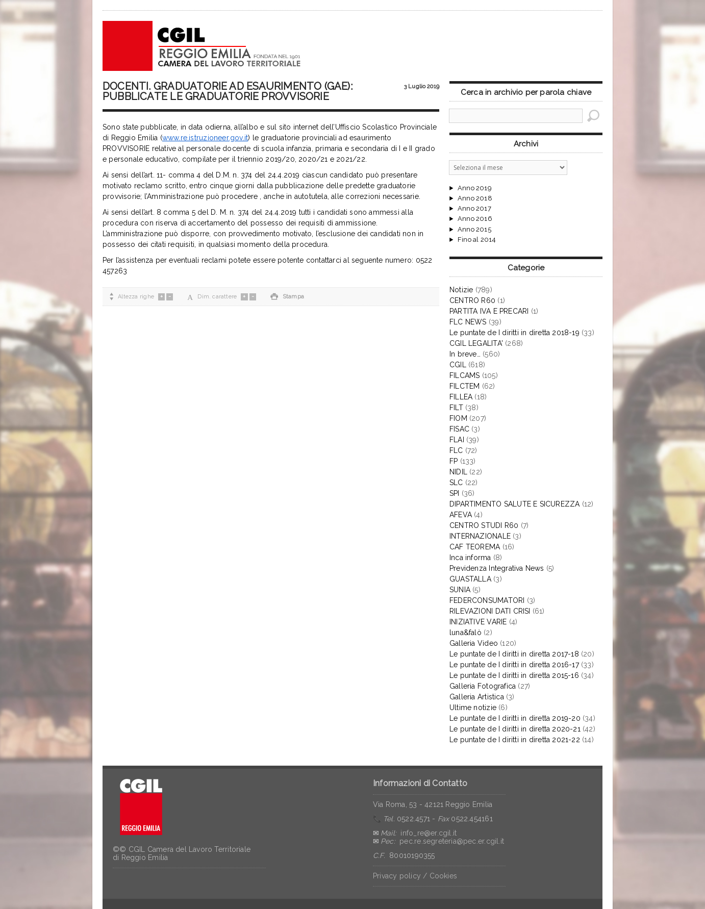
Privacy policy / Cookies (415, 876)
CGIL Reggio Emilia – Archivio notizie (202, 46)
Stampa (287, 296)
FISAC (459, 429)
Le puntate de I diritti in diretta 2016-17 (514, 665)
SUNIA (459, 590)
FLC (456, 450)
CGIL (457, 365)
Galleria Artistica (476, 697)
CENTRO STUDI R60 (483, 525)
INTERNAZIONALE (480, 536)
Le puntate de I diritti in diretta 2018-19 (514, 333)
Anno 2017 (474, 208)
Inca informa (470, 557)
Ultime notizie (472, 707)
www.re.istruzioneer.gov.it (205, 138)
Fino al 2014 (477, 239)
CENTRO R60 (472, 300)
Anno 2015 (474, 229)
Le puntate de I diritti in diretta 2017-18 (514, 654)
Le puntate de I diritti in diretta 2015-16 (514, 675)
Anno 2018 (475, 198)
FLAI (456, 440)
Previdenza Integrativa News (496, 568)
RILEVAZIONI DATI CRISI (490, 611)
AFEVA (460, 515)
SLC (456, 482)
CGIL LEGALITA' (476, 343)
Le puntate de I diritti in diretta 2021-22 (514, 740)
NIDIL (458, 472)
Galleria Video (473, 643)
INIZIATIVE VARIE (478, 622)
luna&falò (465, 632)
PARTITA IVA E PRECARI (488, 311)
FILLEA (460, 397)
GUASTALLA (470, 579)
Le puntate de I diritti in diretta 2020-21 (515, 729)
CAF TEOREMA (474, 547)
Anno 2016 (475, 218)
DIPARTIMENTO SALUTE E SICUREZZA (514, 504)
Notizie (461, 290)
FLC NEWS (468, 322)
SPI (454, 493)
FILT (456, 407)
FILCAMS (464, 375)
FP (453, 461)
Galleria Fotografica (482, 686)
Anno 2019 (475, 188)
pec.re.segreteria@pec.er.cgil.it (451, 841)
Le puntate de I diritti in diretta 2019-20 (515, 718)
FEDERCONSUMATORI (486, 600)
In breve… (465, 354)
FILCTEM (464, 386)
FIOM (458, 418)
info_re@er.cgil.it (428, 833)
